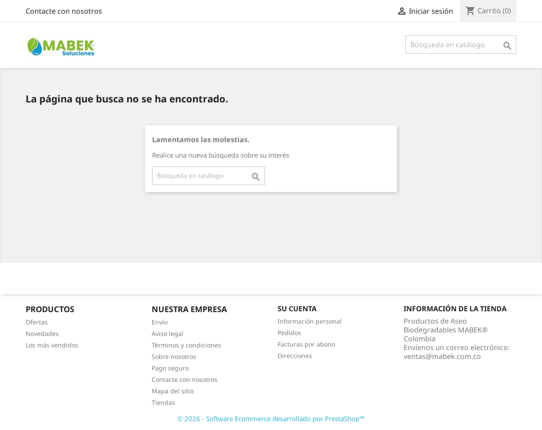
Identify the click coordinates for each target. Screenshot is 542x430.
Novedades (42, 333)
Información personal (310, 321)
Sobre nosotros (174, 356)
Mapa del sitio (173, 391)
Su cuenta (297, 308)
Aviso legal (167, 333)
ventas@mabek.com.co (442, 356)
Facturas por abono (306, 344)
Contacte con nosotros (64, 11)
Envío (160, 322)
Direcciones (295, 355)
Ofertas (37, 322)
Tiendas (163, 402)
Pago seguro (170, 368)
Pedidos (289, 332)
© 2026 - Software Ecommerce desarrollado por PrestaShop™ (271, 418)
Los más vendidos (52, 345)
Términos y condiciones (186, 345)
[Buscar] (460, 44)
